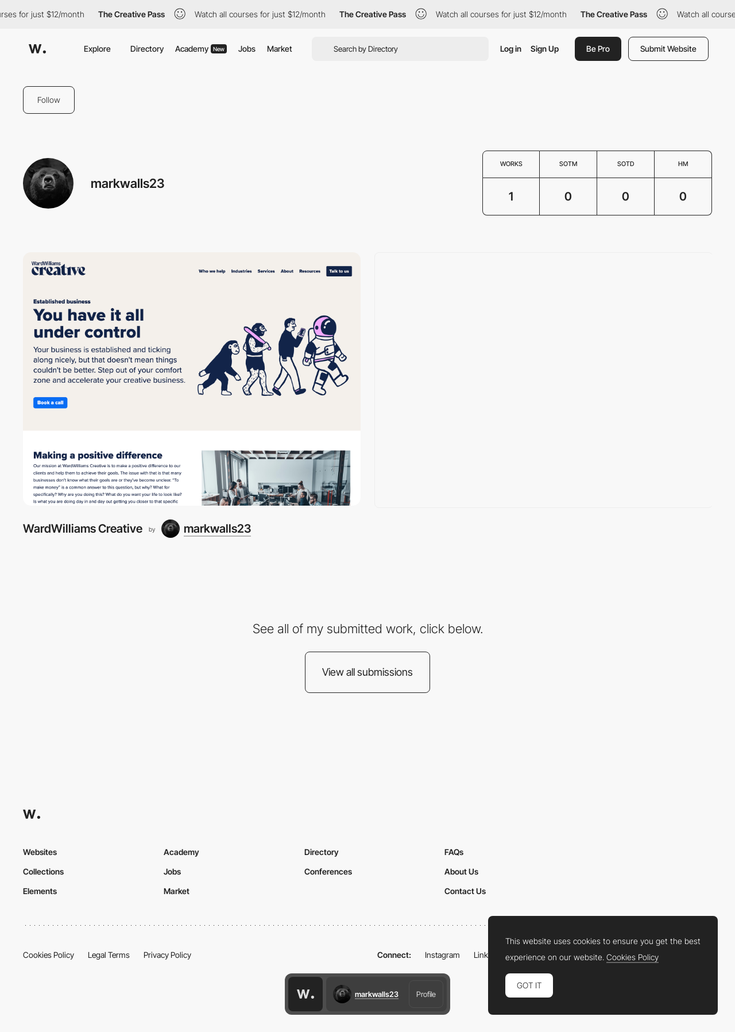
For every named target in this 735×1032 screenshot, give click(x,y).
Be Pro (598, 48)
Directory (147, 48)
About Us (461, 871)
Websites (40, 852)
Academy (201, 48)
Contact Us (465, 891)
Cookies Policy (48, 955)
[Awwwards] (37, 48)
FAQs (453, 852)
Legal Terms (109, 955)
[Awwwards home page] (305, 994)
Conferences (328, 871)
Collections (43, 871)
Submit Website (668, 48)
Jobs (247, 48)
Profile (426, 994)
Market (279, 48)
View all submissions (367, 672)
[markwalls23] (206, 528)
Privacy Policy (167, 955)
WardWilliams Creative (82, 528)
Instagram (442, 955)
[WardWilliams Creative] (192, 379)
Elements (40, 891)
